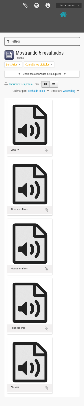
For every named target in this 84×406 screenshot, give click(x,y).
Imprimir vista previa (18, 84)
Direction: (56, 90)
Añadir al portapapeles (46, 150)
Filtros (14, 41)
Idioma (36, 5)
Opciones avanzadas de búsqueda (42, 74)
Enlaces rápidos (47, 5)
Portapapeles (25, 5)
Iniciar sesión (67, 5)
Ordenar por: (20, 90)
